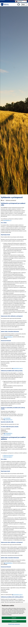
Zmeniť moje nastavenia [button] (14, 624)
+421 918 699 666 (7, 418)
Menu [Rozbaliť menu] (24, 4)
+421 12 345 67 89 (7, 434)
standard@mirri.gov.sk (17, 368)
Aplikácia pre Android (8, 455)
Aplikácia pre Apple (7, 456)
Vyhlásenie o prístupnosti (11, 200)
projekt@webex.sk (8, 419)
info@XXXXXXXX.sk (9, 336)
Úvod (2, 200)
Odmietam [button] (14, 621)
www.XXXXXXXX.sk (7, 220)
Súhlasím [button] (14, 618)
